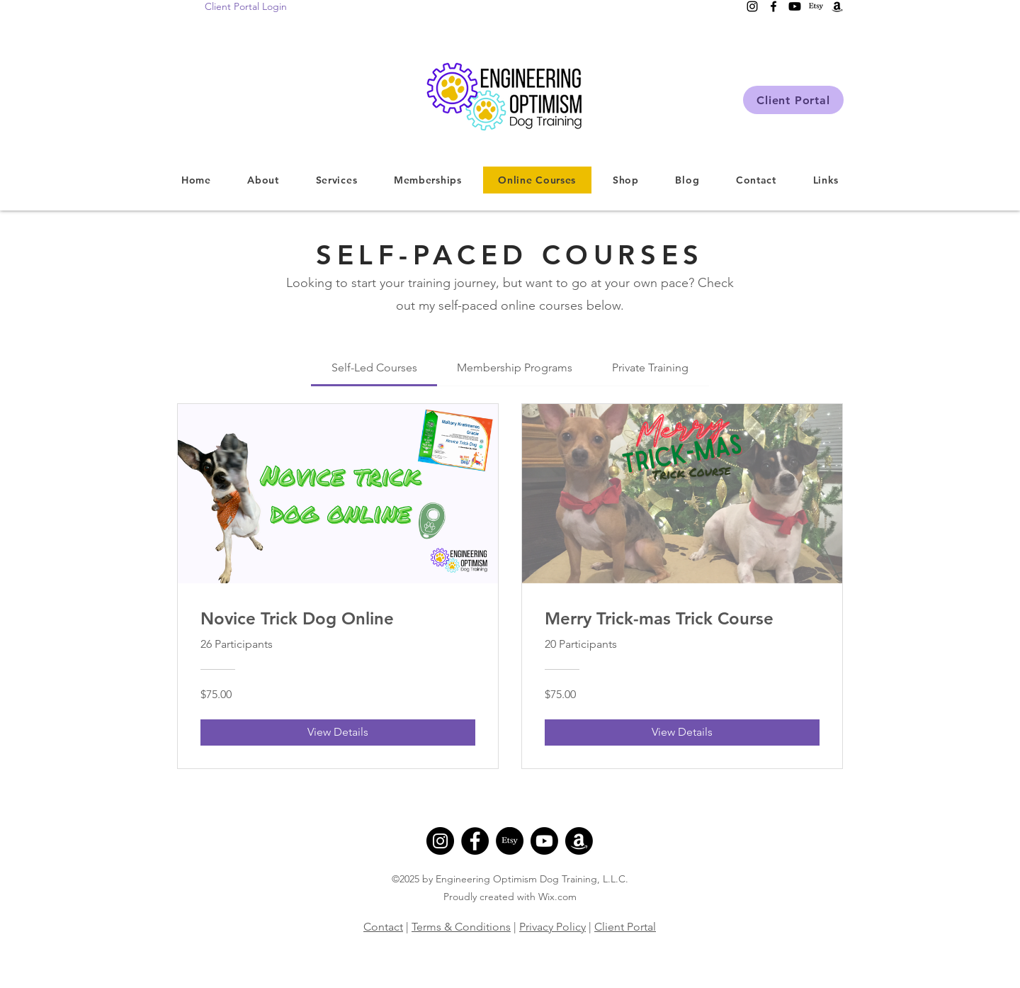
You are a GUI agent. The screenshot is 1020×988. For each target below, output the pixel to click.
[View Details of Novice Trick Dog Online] (337, 732)
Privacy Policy (552, 926)
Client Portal (625, 926)
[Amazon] (579, 841)
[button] (336, 180)
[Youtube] (544, 841)
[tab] (373, 367)
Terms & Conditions (461, 926)
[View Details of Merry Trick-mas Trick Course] (682, 732)
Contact (383, 926)
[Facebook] (475, 841)
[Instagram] (440, 841)
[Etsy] (509, 841)
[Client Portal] (793, 100)
